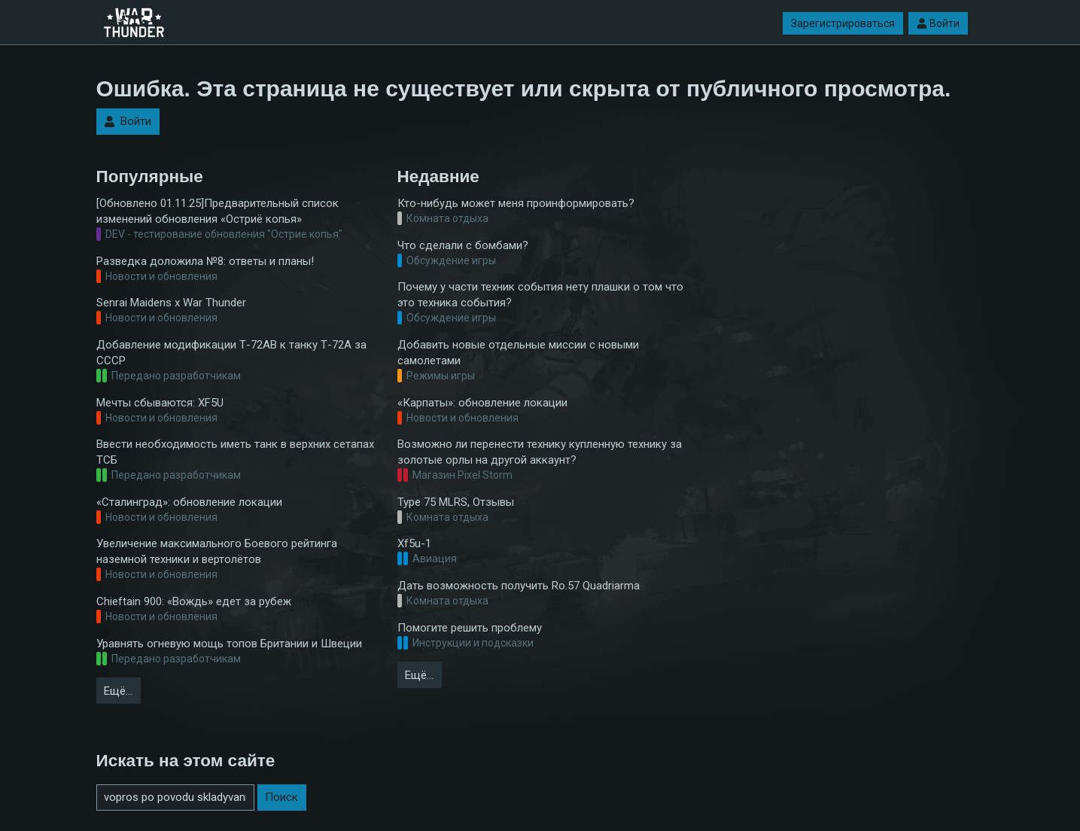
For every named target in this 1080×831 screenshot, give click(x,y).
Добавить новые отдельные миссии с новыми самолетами (518, 352)
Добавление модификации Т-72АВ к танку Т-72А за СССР (231, 352)
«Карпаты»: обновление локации (482, 402)
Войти (938, 23)
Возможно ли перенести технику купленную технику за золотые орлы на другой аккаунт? (539, 452)
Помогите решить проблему (469, 628)
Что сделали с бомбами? (462, 245)
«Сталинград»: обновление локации (189, 502)
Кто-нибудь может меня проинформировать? (515, 203)
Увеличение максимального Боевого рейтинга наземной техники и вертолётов (216, 551)
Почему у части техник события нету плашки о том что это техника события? (540, 294)
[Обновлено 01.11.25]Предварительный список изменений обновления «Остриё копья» (217, 211)
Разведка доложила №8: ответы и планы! (205, 261)
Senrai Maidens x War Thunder (171, 302)
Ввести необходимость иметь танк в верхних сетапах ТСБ (235, 452)
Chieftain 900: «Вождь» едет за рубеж (193, 601)
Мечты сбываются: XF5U (160, 402)
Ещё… (118, 691)
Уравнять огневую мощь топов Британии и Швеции (229, 643)
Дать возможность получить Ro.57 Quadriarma (518, 585)
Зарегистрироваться (843, 23)
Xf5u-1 (414, 543)
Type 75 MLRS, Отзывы (455, 502)
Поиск (281, 797)
